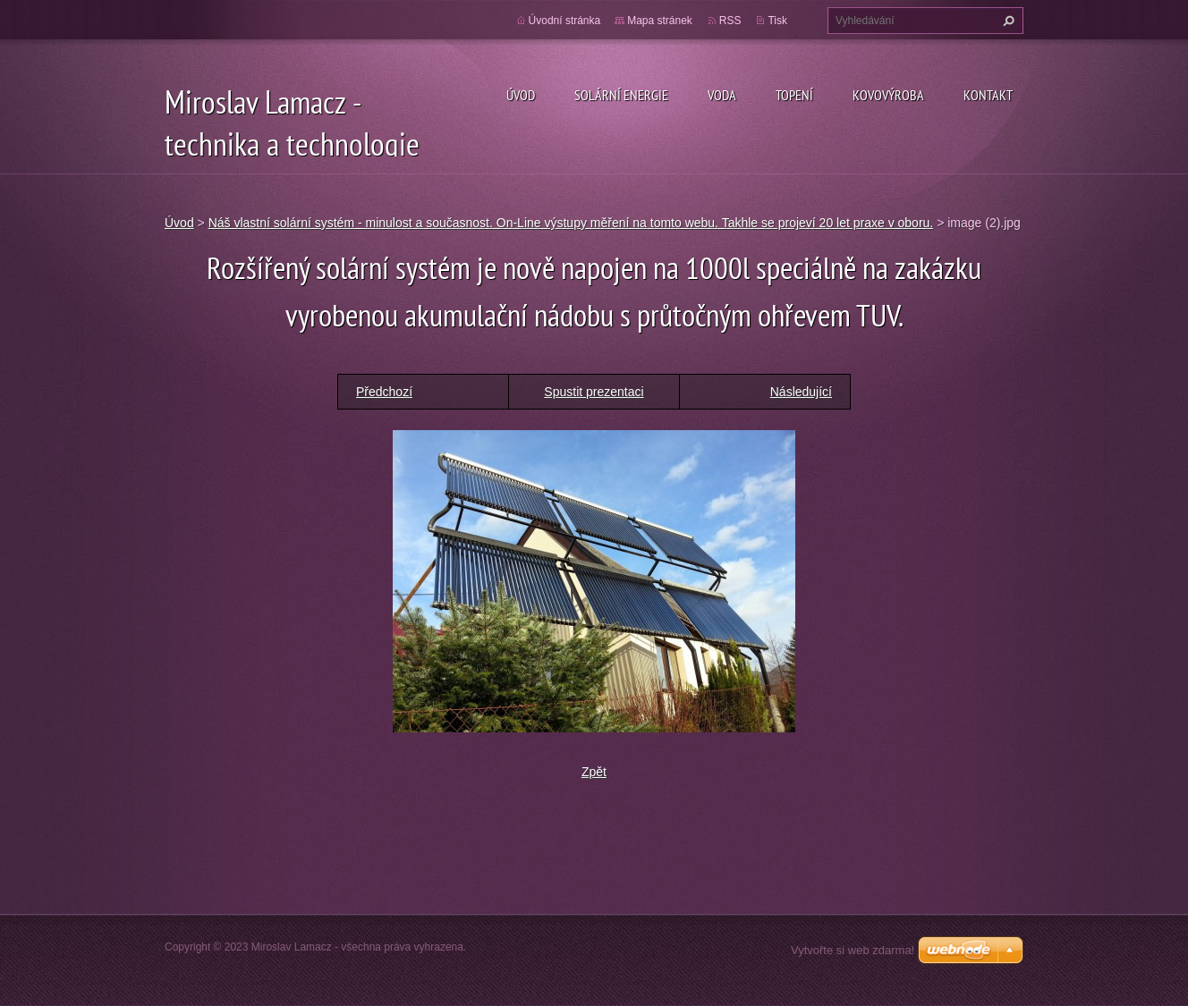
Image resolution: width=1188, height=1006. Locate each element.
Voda (722, 95)
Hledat (1006, 20)
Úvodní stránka (565, 20)
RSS (730, 20)
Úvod (520, 95)
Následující (801, 392)
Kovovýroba (888, 95)
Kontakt (988, 95)
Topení (794, 95)
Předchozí (384, 392)
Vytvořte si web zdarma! (852, 950)
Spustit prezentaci (593, 392)
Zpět (594, 772)
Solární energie (621, 95)
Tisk (777, 20)
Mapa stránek (659, 20)
